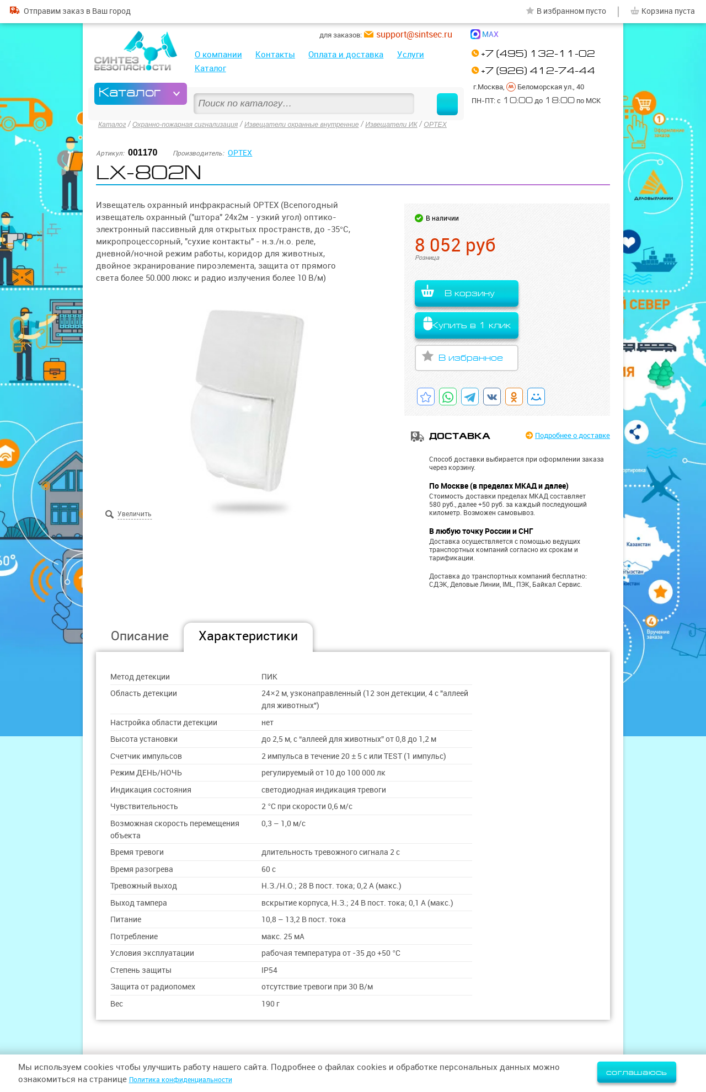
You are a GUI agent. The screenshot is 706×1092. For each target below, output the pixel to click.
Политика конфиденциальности (193, 1079)
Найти (436, 94)
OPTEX (480, 123)
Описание (140, 636)
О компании (218, 54)
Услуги (410, 54)
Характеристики (248, 636)
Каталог (210, 68)
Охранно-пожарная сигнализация (196, 123)
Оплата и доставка (345, 54)
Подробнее (564, 436)
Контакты (275, 54)
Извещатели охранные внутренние (328, 123)
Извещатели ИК (430, 123)
